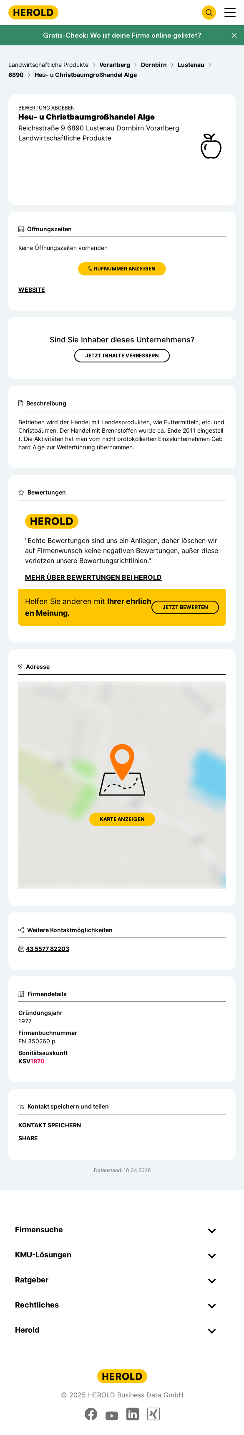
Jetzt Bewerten (185, 607)
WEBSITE (31, 289)
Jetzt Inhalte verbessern (122, 355)
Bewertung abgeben (46, 108)
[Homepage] (33, 12)
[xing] (153, 1414)
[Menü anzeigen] (230, 12)
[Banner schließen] (234, 36)
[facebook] (91, 1414)
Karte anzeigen (122, 819)
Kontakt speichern (49, 1125)
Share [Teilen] (28, 1138)
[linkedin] (132, 1414)
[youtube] (112, 1414)
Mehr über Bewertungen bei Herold (93, 577)
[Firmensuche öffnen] (209, 12)
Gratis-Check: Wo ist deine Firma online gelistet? (122, 35)
